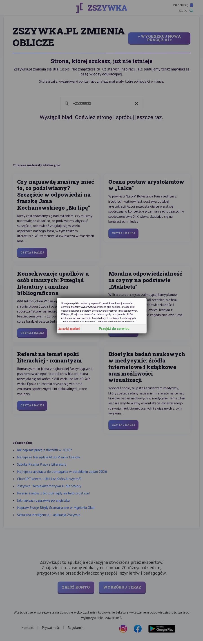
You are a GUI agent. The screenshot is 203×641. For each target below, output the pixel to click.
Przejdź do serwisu (114, 328)
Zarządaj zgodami (69, 328)
